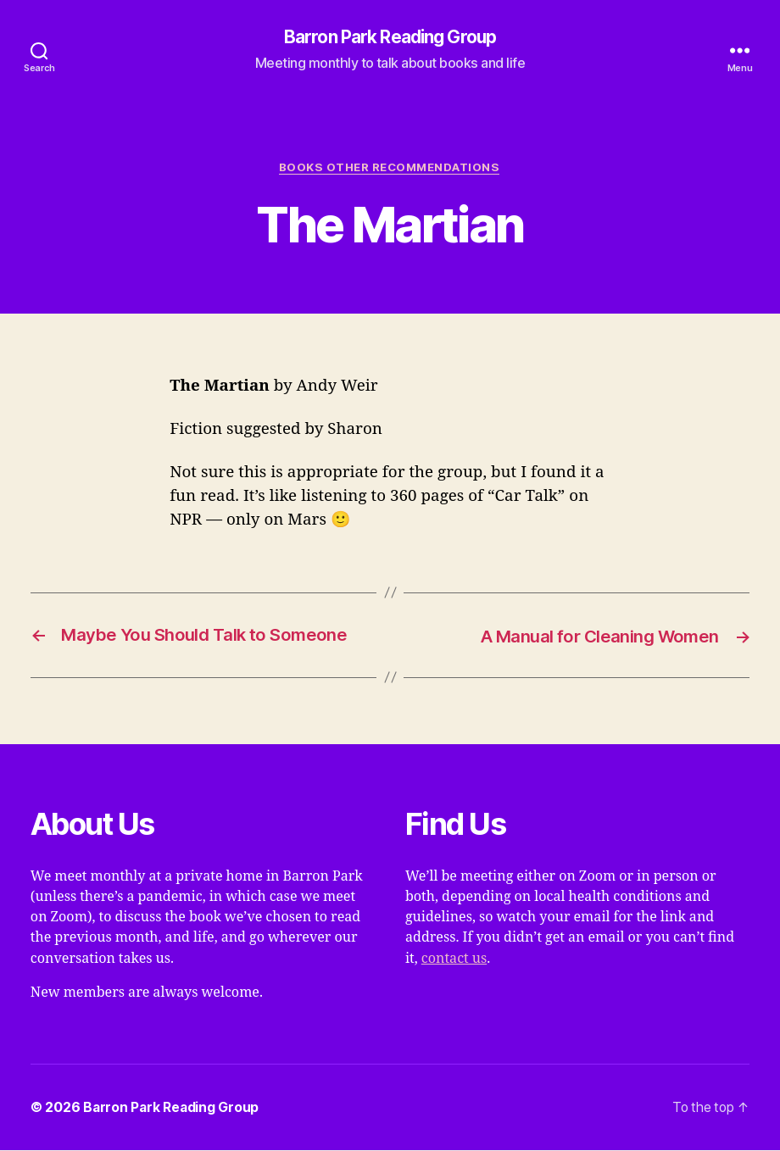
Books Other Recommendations (390, 168)
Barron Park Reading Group (390, 38)
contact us (454, 958)
